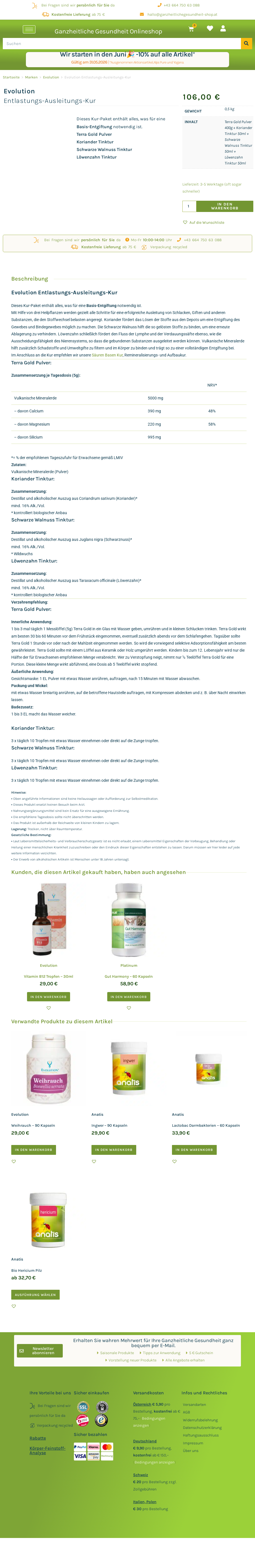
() (154, 1462)
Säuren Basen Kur (107, 355)
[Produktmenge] (189, 206)
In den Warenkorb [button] (48, 997)
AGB (186, 1412)
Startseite (11, 77)
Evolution (51, 77)
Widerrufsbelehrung (200, 1420)
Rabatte (38, 1438)
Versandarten (194, 1404)
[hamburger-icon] (29, 29)
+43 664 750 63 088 (179, 5)
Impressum (193, 1443)
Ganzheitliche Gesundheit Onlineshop (108, 31)
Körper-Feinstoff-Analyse (48, 1450)
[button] (203, 222)
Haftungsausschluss (201, 1435)
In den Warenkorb (225, 206)
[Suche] (246, 43)
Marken (31, 77)
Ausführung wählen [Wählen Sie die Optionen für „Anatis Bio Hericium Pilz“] (35, 1295)
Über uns (190, 1450)
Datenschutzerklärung (202, 1427)
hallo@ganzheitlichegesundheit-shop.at (178, 14)
